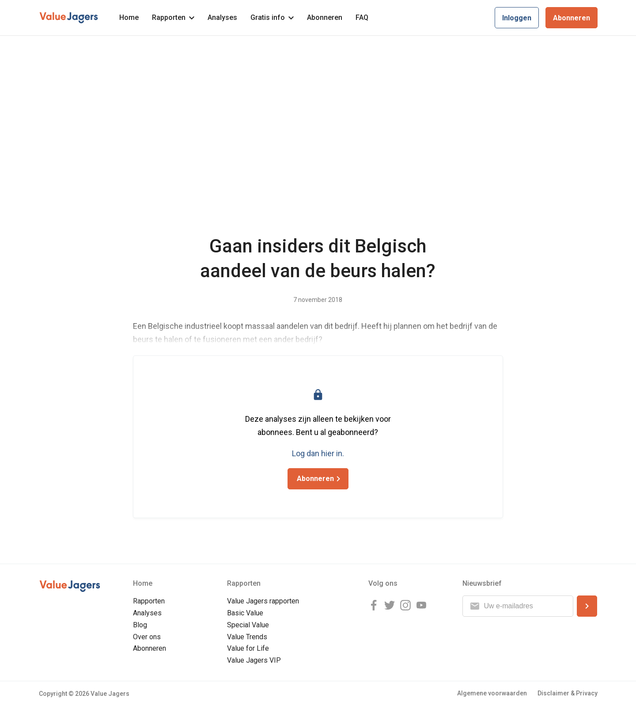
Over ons (147, 637)
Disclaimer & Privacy (568, 693)
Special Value (248, 625)
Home (129, 17)
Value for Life (248, 648)
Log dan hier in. (318, 453)
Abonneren (324, 17)
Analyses (222, 17)
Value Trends (247, 637)
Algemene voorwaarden (492, 693)
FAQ (362, 17)
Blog (140, 625)
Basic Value (245, 613)
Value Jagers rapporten (263, 601)
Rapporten (173, 17)
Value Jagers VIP (254, 660)
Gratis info (272, 17)
